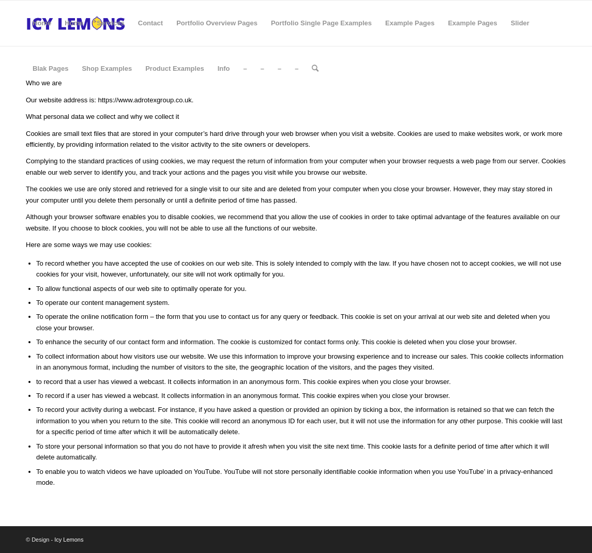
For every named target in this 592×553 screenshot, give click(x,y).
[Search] (315, 68)
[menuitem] (42, 23)
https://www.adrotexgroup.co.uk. (145, 100)
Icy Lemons (68, 539)
